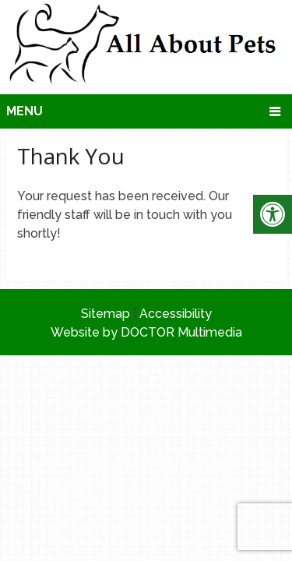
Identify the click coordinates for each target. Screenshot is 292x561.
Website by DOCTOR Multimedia (146, 332)
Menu (24, 111)
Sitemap (105, 313)
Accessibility (175, 313)
